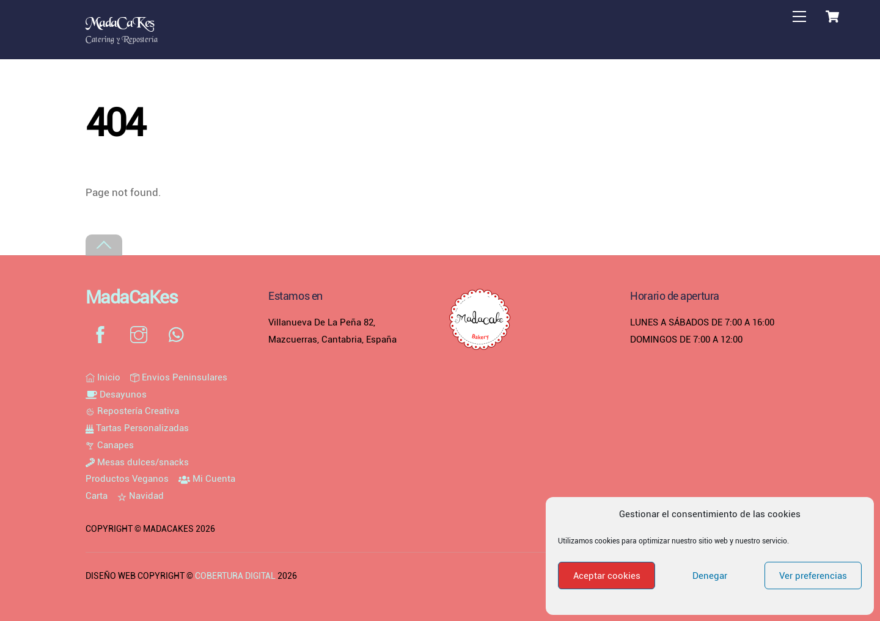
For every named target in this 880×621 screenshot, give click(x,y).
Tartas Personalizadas (137, 428)
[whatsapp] (179, 334)
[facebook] (102, 334)
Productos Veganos (127, 478)
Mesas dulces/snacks (137, 462)
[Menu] (799, 16)
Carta (97, 495)
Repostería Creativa (132, 410)
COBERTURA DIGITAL (235, 576)
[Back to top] (104, 245)
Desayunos (116, 394)
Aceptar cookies (606, 575)
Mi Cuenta (206, 478)
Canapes (110, 445)
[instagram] (141, 334)
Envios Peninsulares (178, 377)
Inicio (103, 377)
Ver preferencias (813, 575)
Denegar (709, 575)
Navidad (140, 495)
